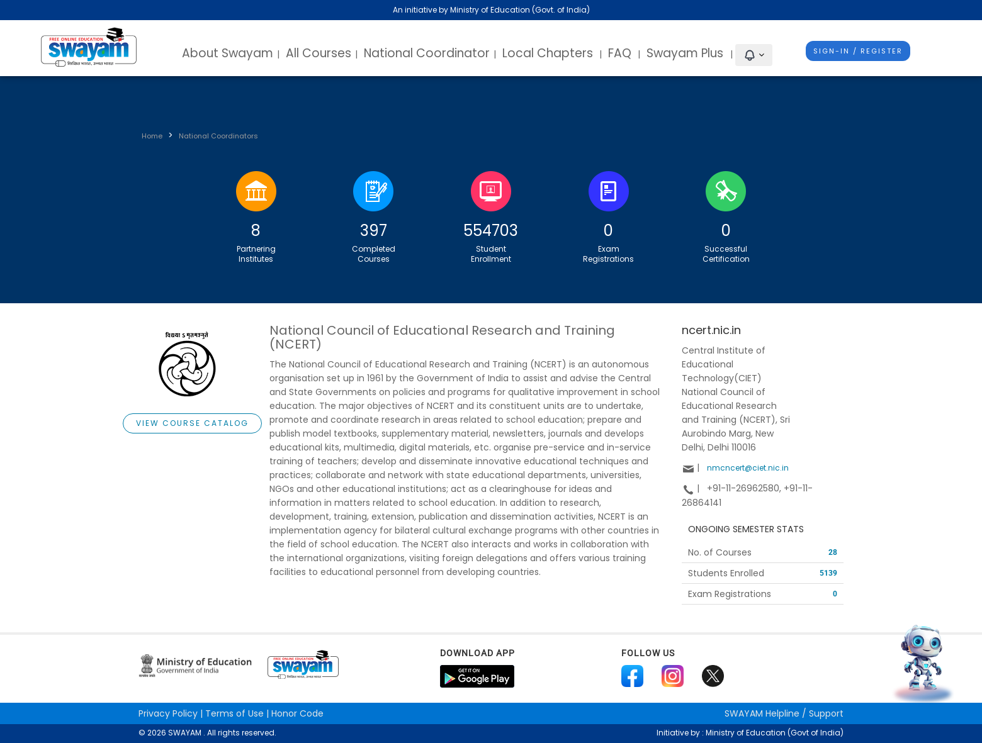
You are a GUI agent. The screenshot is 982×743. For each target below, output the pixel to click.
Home (152, 136)
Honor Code (297, 713)
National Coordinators (218, 136)
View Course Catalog (192, 423)
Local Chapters (547, 53)
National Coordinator (427, 53)
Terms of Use (234, 713)
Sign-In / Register (858, 51)
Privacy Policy (168, 713)
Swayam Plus (686, 53)
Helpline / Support (784, 713)
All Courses (318, 53)
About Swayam (227, 53)
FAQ (619, 53)
